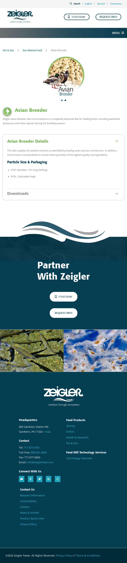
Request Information (32, 495)
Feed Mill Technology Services (86, 452)
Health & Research (77, 437)
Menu (118, 33)
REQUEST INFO (108, 16)
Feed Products (75, 420)
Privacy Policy (28, 524)
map (48, 431)
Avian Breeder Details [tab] (27, 141)
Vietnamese (116, 3)
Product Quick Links (32, 518)
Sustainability (28, 501)
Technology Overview (79, 458)
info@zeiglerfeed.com (40, 462)
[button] (62, 100)
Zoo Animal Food (32, 50)
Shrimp (70, 426)
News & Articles (29, 512)
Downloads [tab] (18, 193)
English (88, 3)
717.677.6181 (76, 16)
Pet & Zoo (8, 50)
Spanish (101, 3)
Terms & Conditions (88, 555)
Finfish (70, 431)
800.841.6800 (39, 452)
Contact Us (27, 489)
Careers (24, 507)
